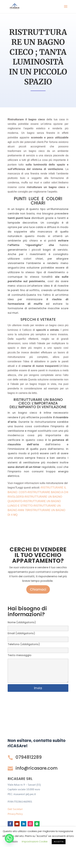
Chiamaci (38, 589)
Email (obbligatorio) (38, 636)
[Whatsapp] (9, 838)
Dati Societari (15, 809)
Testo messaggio (38, 668)
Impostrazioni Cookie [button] (35, 841)
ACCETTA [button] (59, 841)
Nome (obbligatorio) (38, 625)
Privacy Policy (15, 813)
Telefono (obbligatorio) (38, 647)
